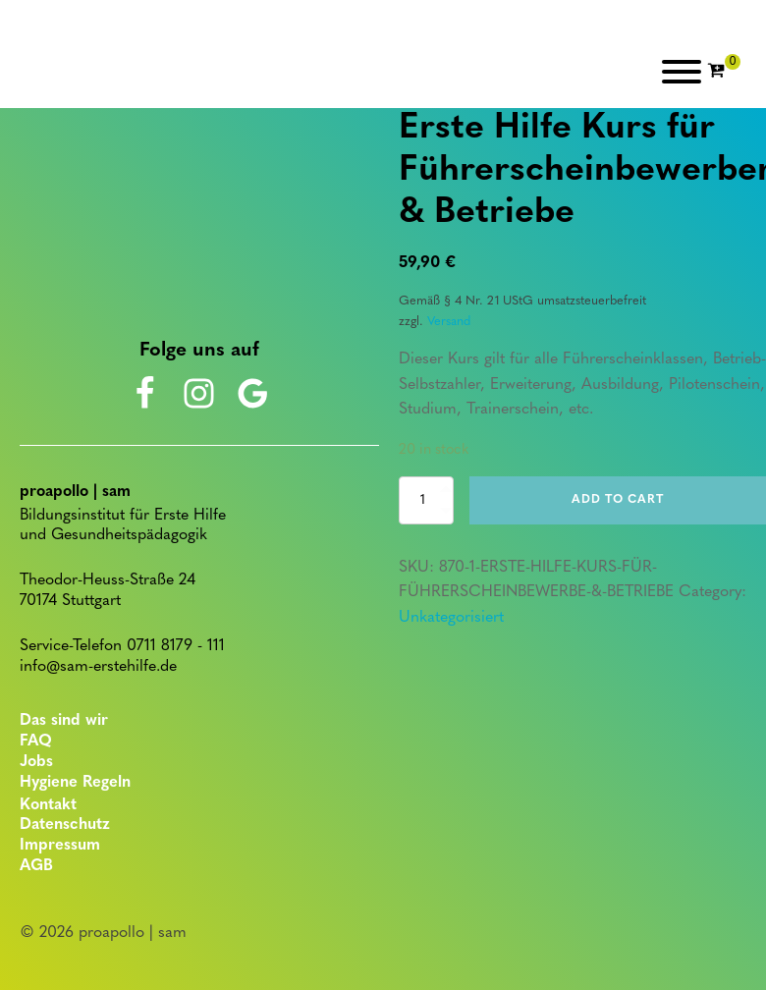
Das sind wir (64, 721)
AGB (36, 866)
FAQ (36, 741)
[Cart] (723, 71)
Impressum (60, 845)
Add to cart (618, 500)
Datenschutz (65, 825)
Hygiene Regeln (75, 783)
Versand (448, 321)
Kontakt (48, 805)
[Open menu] (681, 71)
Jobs (36, 762)
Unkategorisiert (451, 618)
